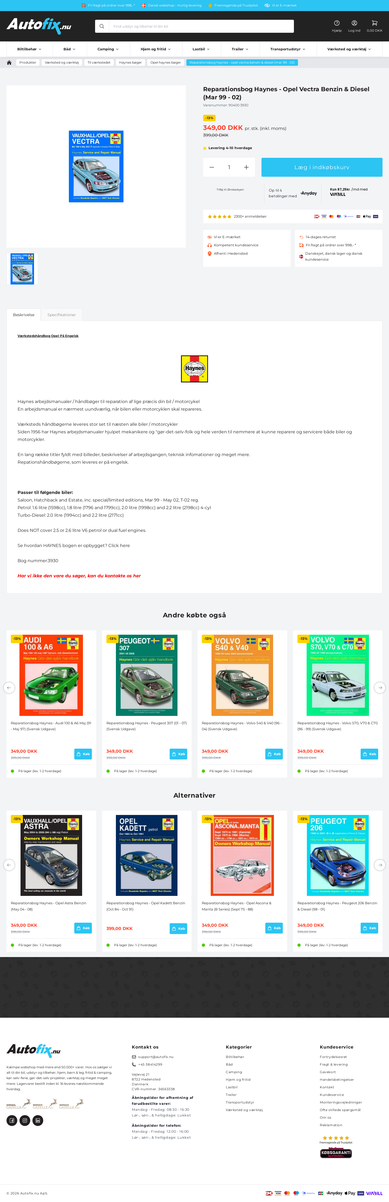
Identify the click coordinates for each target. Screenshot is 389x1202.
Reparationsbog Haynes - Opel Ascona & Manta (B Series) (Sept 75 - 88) (236, 906)
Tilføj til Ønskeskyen (230, 189)
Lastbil (231, 1087)
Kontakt (327, 1087)
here (125, 545)
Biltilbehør (235, 1057)
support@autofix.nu (156, 1057)
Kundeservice (332, 1095)
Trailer (231, 1095)
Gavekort (328, 1072)
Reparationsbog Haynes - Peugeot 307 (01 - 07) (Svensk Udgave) (146, 726)
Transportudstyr (240, 1102)
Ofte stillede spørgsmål (340, 1110)
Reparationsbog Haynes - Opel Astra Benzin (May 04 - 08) (48, 906)
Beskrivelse (23, 314)
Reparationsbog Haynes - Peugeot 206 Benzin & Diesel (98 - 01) (337, 906)
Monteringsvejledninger (341, 1102)
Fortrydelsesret (333, 1057)
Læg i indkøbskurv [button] (322, 167)
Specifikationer (62, 314)
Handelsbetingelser (337, 1079)
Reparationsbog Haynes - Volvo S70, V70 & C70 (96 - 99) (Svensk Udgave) (337, 726)
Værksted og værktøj (244, 1110)
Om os (325, 1117)
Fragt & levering (334, 1064)
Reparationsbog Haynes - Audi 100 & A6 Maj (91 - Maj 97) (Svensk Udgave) (51, 726)
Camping (234, 1072)
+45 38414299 (150, 1064)
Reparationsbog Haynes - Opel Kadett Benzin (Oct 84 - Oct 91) (145, 906)
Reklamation (331, 1125)
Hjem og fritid (238, 1079)
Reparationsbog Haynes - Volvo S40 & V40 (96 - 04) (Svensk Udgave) (242, 726)
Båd (229, 1064)
